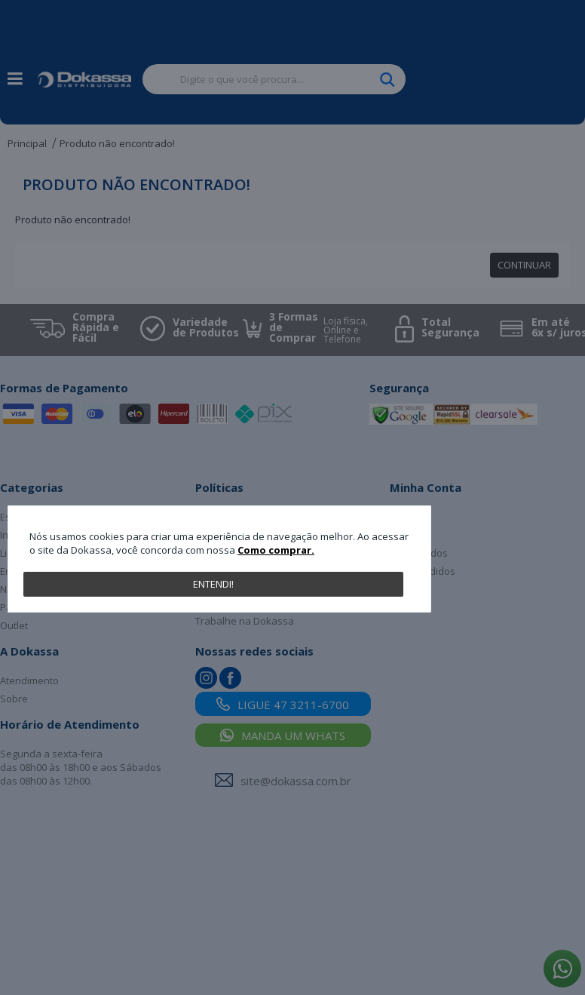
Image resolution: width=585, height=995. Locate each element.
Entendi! (213, 584)
